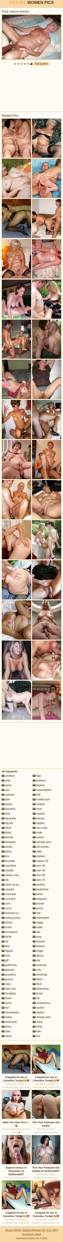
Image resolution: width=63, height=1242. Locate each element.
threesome (41, 988)
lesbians (39, 780)
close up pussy (12, 884)
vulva (38, 1021)
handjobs (9, 993)
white (38, 1026)
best (6, 813)
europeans (10, 931)
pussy (38, 908)
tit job (38, 993)
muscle (39, 813)
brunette (8, 860)
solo (37, 969)
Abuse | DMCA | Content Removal (23, 1230)
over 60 (39, 875)
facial (6, 936)
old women (41, 846)
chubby (8, 870)
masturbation (42, 790)
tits (36, 998)
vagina (38, 1012)
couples (8, 889)
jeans (7, 1026)
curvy (7, 908)
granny (7, 979)
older (37, 851)
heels (7, 998)
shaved (39, 941)
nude (37, 832)
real (37, 913)
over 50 (39, 870)
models (39, 804)
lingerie (39, 785)
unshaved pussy (44, 1002)
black (6, 832)
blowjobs (9, 842)
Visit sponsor (41, 63)
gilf (5, 960)
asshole (8, 794)
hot (5, 1007)
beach (7, 804)
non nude (40, 827)
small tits (40, 965)
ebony (7, 922)
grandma (9, 974)
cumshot (8, 898)
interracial (9, 1021)
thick (37, 984)
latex (6, 1031)
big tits (7, 823)
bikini (6, 827)
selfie (38, 927)
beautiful (8, 808)
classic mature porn (15, 875)
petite (38, 894)
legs (37, 775)
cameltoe (9, 865)
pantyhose (41, 889)
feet (6, 946)
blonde (7, 837)
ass (5, 790)
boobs (7, 846)
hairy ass (9, 988)
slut (36, 960)
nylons (38, 837)
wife (37, 1031)
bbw (6, 799)
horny (7, 1002)
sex (36, 931)
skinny (38, 955)
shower (39, 946)
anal (6, 780)
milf (36, 794)
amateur (8, 775)
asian (7, 785)
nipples (39, 823)
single (38, 950)
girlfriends (9, 965)
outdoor (39, 856)
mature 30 (40, 860)
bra (5, 856)
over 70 (39, 879)
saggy (38, 922)
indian (7, 1017)
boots (7, 851)
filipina (7, 950)
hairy (6, 984)
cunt (6, 903)
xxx (36, 1036)
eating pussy (11, 917)
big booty (9, 818)
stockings (40, 974)
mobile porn (41, 799)
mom (37, 808)
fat (5, 941)
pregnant (40, 898)
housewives (10, 1012)
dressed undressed (15, 913)
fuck (6, 955)
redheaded (41, 917)
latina (7, 1036)
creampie (9, 894)
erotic (7, 927)
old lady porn (42, 842)
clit (5, 879)
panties (39, 884)
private (38, 903)
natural (38, 818)
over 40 (39, 865)
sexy (37, 936)
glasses (8, 969)
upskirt (38, 1007)
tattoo (38, 979)
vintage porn (42, 1017)
